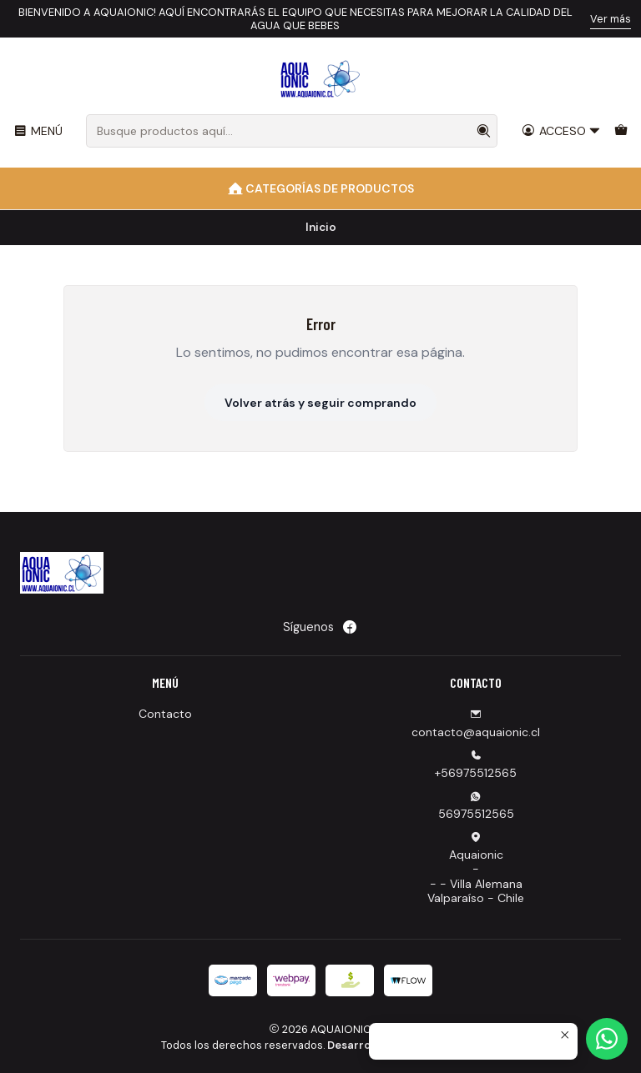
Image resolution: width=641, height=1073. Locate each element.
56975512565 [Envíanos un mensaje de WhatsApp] (476, 805)
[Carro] (621, 131)
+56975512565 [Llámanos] (476, 765)
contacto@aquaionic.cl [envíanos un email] (475, 724)
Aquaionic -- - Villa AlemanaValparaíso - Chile (475, 868)
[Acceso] (561, 131)
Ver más (610, 19)
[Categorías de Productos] (320, 188)
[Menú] (38, 131)
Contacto (165, 713)
